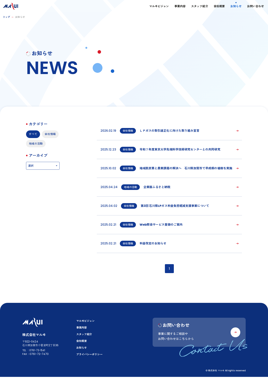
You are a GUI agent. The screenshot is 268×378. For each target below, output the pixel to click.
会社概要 (215, 7)
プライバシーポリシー (90, 356)
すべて (33, 134)
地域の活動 (36, 154)
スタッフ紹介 (196, 7)
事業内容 (176, 7)
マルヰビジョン (155, 7)
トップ (6, 17)
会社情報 (35, 144)
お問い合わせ (252, 7)
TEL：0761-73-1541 (34, 351)
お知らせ (232, 7)
